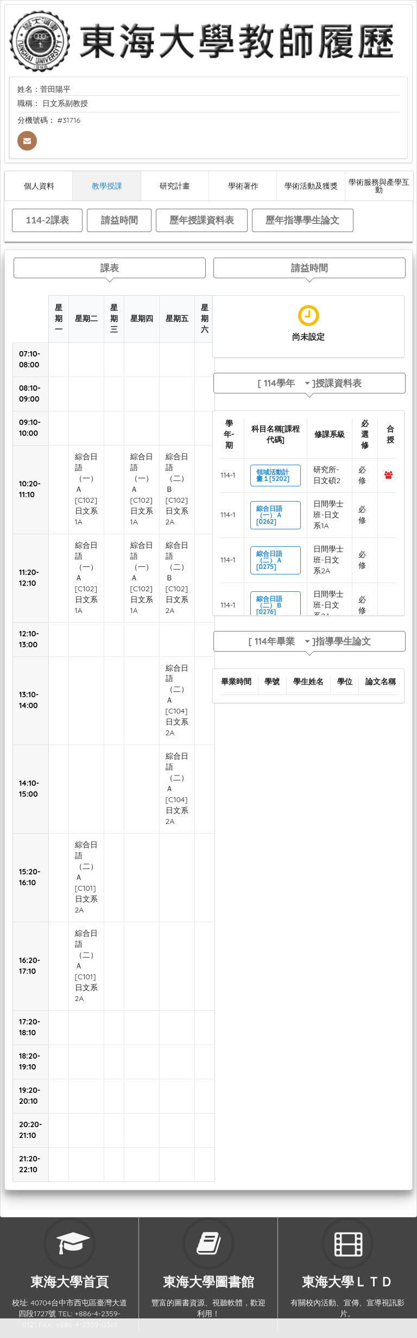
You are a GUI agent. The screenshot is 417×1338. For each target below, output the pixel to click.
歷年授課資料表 (201, 220)
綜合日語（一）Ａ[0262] (269, 515)
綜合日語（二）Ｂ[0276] (269, 605)
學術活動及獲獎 (311, 185)
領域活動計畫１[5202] (273, 475)
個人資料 (39, 185)
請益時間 (119, 220)
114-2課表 (47, 220)
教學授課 (107, 185)
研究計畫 (175, 185)
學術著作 (243, 185)
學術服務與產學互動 (379, 185)
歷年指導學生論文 (302, 220)
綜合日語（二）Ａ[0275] (269, 560)
